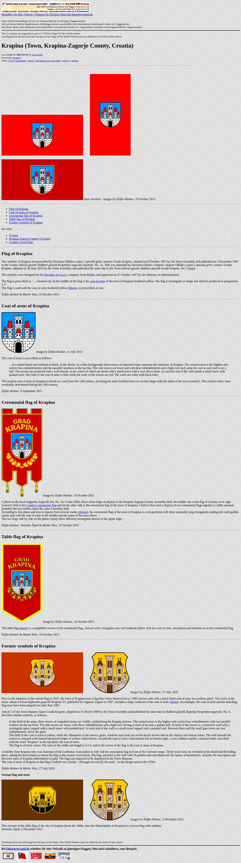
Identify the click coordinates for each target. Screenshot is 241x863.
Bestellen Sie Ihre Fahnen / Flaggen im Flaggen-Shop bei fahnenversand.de (47, 13)
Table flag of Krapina (22, 219)
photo (72, 288)
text (191, 268)
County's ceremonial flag (41, 505)
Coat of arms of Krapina (24, 212)
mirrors (75, 60)
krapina (16, 57)
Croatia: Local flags (21, 242)
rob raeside (37, 54)
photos (83, 512)
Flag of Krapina (18, 208)
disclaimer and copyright (48, 60)
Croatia (13, 235)
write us (66, 60)
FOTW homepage (17, 60)
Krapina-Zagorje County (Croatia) (29, 238)
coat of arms (97, 281)
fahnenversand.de (17, 848)
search (31, 60)
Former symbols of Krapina (25, 222)
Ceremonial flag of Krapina (25, 215)
